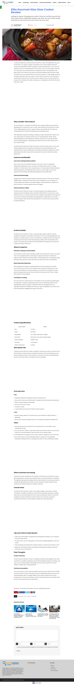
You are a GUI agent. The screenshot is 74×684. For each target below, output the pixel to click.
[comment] (37, 635)
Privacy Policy (53, 668)
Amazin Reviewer (17, 25)
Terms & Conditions (54, 670)
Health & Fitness (62, 2)
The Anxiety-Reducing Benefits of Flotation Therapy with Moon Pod (19, 615)
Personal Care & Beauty (45, 2)
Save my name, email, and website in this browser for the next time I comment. (37, 647)
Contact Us (53, 667)
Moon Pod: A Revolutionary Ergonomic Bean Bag (31, 615)
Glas (25, 596)
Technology (26, 2)
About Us (52, 665)
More (69, 2)
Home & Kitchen (34, 2)
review (29, 596)
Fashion (55, 2)
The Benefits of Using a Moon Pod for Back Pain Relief (42, 615)
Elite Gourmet (20, 596)
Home (19, 2)
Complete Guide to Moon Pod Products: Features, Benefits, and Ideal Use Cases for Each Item (54, 616)
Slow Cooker (33, 596)
